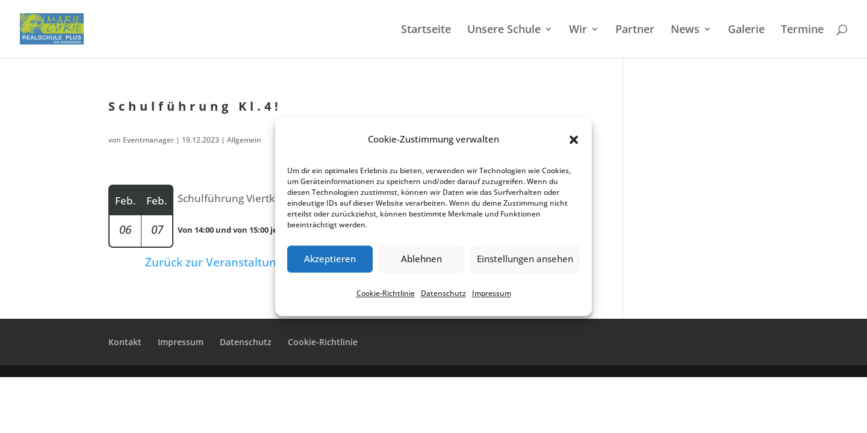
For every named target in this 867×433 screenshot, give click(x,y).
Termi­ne (802, 30)
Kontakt (124, 342)
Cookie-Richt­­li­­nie (323, 342)
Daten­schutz (443, 293)
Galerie (746, 30)
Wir (578, 30)
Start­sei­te (426, 30)
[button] (574, 140)
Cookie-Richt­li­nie (385, 293)
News (685, 30)
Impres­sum (491, 293)
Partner (634, 30)
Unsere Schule (504, 30)
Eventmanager (148, 140)
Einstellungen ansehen (525, 259)
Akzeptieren (330, 259)
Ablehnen (421, 259)
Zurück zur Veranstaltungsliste (227, 262)
